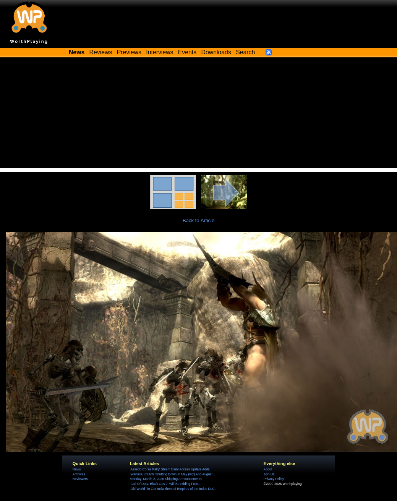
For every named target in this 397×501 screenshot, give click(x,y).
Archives (79, 474)
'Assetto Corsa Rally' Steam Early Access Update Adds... (171, 469)
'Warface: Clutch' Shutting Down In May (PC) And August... (172, 474)
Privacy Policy (274, 479)
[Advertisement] (198, 114)
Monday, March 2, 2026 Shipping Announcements (166, 479)
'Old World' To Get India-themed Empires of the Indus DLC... (173, 489)
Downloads (216, 52)
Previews (129, 52)
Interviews (159, 52)
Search (245, 52)
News (77, 469)
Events (187, 52)
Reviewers (80, 479)
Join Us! (269, 474)
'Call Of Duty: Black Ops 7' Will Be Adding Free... (165, 484)
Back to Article (199, 220)
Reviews (100, 52)
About (268, 469)
